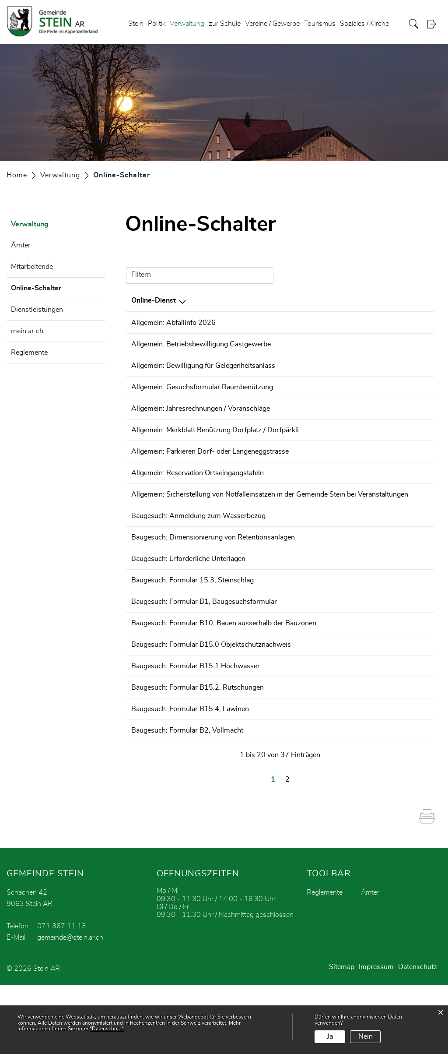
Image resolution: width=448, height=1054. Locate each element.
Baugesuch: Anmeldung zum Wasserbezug (198, 550)
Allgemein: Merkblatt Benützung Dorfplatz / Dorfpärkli (215, 445)
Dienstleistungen (37, 309)
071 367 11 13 (61, 994)
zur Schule (225, 23)
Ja (330, 1036)
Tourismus (320, 23)
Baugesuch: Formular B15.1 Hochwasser (195, 722)
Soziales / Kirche (364, 23)
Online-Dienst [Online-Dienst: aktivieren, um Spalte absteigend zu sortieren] (153, 300)
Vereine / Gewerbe (272, 23)
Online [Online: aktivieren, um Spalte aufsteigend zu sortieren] (360, 300)
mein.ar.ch (27, 331)
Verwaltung (187, 23)
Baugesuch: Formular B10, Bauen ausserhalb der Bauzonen (223, 673)
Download (413, 323)
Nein (365, 1036)
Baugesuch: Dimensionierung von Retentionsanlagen (213, 575)
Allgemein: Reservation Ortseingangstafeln (197, 494)
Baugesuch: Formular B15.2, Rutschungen (197, 747)
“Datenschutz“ (106, 1028)
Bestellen (368, 323)
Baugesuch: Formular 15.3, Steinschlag (192, 624)
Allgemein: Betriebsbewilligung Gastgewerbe (201, 347)
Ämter (21, 245)
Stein (136, 23)
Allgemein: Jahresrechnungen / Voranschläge (200, 420)
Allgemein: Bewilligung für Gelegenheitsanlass (203, 371)
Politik (156, 23)
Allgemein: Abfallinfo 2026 (173, 322)
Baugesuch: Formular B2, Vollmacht (187, 796)
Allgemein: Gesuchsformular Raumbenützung (202, 396)
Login (434, 24)
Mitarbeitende (32, 266)
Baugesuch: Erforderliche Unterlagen (188, 599)
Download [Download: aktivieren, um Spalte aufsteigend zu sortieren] (409, 300)
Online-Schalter (58, 287)
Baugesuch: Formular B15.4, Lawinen (190, 771)
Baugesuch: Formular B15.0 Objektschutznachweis (211, 697)
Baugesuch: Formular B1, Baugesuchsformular (204, 648)
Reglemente (29, 352)
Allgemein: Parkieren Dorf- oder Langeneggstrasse (210, 469)
